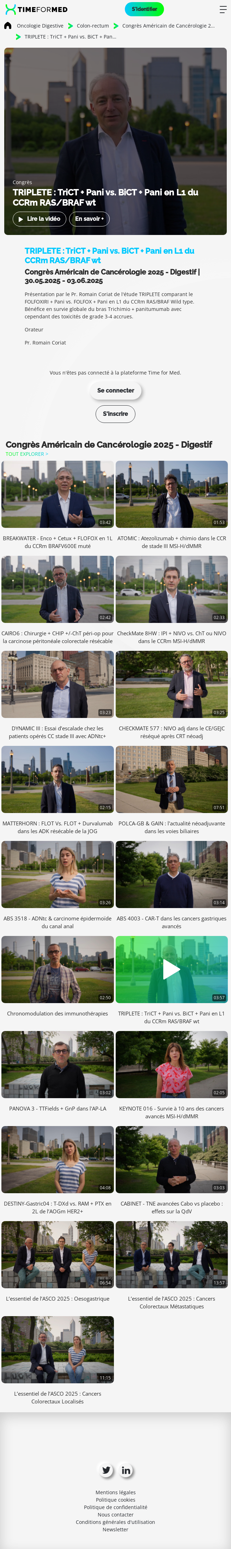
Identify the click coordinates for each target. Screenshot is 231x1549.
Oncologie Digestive (40, 25)
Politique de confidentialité (115, 1507)
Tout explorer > (27, 453)
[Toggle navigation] (223, 9)
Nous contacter (116, 1514)
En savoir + (89, 219)
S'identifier (144, 9)
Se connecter (115, 390)
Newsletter (115, 1529)
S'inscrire (115, 414)
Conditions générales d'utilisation (115, 1522)
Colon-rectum (93, 25)
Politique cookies (115, 1499)
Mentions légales (116, 1492)
